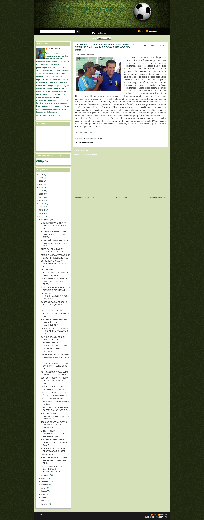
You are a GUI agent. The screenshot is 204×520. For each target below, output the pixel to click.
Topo (40, 514)
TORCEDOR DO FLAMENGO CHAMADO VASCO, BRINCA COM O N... (54, 442)
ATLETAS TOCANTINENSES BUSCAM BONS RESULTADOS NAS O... (55, 401)
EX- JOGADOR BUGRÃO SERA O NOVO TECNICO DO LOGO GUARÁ (55, 234)
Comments (152, 31)
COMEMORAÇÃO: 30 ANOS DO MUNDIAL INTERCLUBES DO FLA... (54, 331)
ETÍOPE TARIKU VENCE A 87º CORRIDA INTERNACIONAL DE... (54, 225)
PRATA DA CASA (48, 454)
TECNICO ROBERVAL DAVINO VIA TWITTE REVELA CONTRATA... (54, 425)
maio (43, 494)
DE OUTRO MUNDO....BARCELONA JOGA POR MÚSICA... (55, 296)
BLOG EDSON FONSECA (85, 9)
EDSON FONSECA (54, 49)
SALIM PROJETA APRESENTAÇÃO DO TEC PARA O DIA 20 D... (53, 433)
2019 (41, 191)
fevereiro (45, 504)
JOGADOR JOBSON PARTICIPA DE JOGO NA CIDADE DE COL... (54, 381)
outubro (44, 478)
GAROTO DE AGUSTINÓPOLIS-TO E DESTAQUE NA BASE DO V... (55, 305)
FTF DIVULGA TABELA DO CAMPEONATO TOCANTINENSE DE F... (52, 469)
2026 (41, 174)
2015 (41, 203)
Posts (142, 31)
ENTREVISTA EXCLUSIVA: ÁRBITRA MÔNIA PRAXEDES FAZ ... (54, 264)
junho (43, 491)
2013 (41, 210)
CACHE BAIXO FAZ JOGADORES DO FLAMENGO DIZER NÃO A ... (55, 357)
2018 (41, 194)
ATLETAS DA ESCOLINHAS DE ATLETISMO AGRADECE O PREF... (54, 281)
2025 (41, 178)
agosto (44, 485)
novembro (45, 475)
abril (43, 497)
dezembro (45, 220)
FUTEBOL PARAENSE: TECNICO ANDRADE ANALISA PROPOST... (55, 348)
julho (43, 488)
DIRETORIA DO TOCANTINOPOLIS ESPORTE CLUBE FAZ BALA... (54, 272)
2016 (41, 200)
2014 (41, 207)
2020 (41, 187)
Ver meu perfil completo (48, 116)
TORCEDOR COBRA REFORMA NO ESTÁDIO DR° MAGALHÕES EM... (54, 322)
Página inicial (121, 197)
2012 (41, 213)
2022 (41, 181)
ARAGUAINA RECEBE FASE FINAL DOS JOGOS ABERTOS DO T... (55, 313)
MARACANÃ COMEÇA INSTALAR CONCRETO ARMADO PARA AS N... (55, 243)
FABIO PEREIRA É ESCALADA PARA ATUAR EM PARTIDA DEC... (54, 460)
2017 (41, 197)
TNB (167, 517)
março (43, 501)
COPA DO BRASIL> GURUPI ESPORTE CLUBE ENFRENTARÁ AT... (53, 340)
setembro (45, 481)
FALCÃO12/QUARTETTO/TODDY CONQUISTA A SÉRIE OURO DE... (55, 366)
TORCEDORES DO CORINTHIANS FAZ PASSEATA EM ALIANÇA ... (55, 416)
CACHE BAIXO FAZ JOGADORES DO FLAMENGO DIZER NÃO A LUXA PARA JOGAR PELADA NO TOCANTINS (104, 47)
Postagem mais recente (84, 197)
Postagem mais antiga (158, 197)
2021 (41, 184)
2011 (41, 216)
